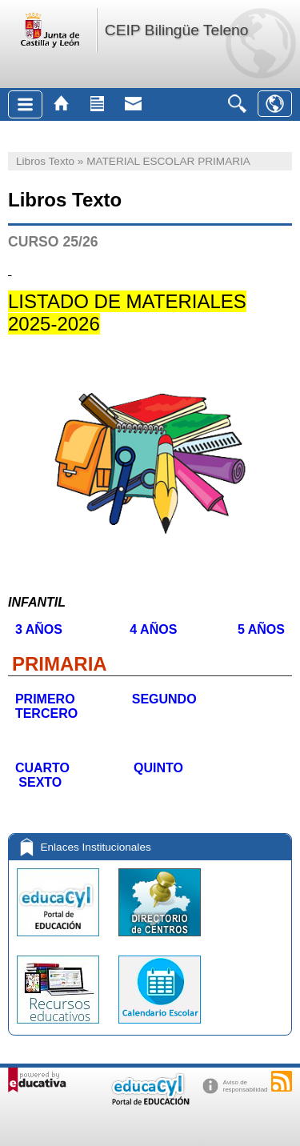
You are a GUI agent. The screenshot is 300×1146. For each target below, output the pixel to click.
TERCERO (44, 713)
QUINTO (158, 768)
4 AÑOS (154, 629)
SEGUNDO (173, 699)
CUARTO (42, 768)
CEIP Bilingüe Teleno (177, 30)
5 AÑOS (256, 629)
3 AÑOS (42, 629)
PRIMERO (42, 699)
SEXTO (38, 782)
